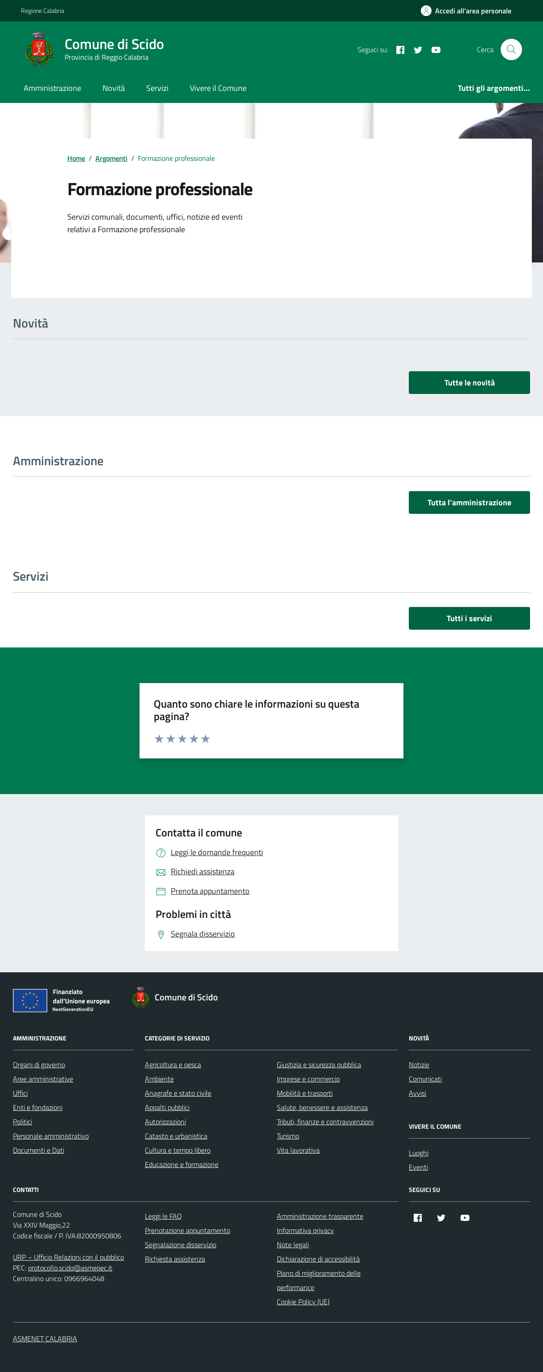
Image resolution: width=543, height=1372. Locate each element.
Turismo (288, 1135)
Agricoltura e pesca (173, 1064)
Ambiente (159, 1078)
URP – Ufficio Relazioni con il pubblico (68, 1257)
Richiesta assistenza (175, 1258)
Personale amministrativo (51, 1135)
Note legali (293, 1244)
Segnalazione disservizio (180, 1244)
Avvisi (417, 1093)
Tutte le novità (469, 383)
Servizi (157, 88)
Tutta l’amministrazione (469, 502)
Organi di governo (39, 1064)
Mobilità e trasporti (305, 1093)
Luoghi (418, 1152)
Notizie (419, 1064)
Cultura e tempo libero (177, 1150)
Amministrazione (52, 88)
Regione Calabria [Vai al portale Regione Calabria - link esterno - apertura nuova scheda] (42, 10)
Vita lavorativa (298, 1150)
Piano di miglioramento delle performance (319, 1280)
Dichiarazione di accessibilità (318, 1258)
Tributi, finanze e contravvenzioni (325, 1121)
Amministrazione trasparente (320, 1216)
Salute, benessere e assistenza (322, 1107)
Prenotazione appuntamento (187, 1230)
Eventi (418, 1167)
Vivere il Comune (218, 88)
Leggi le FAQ (163, 1216)
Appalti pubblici (167, 1107)
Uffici (20, 1093)
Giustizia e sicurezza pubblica (319, 1064)
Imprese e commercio (308, 1078)
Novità (114, 88)
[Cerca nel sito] (511, 49)
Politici (22, 1121)
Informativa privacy (305, 1230)
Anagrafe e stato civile (178, 1093)
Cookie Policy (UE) (303, 1301)
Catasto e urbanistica (176, 1135)
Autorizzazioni (165, 1121)
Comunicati (425, 1078)
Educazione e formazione (181, 1164)
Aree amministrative (43, 1078)
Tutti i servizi (469, 618)
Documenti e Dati (38, 1150)
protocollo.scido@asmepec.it (70, 1267)
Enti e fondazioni (37, 1107)
